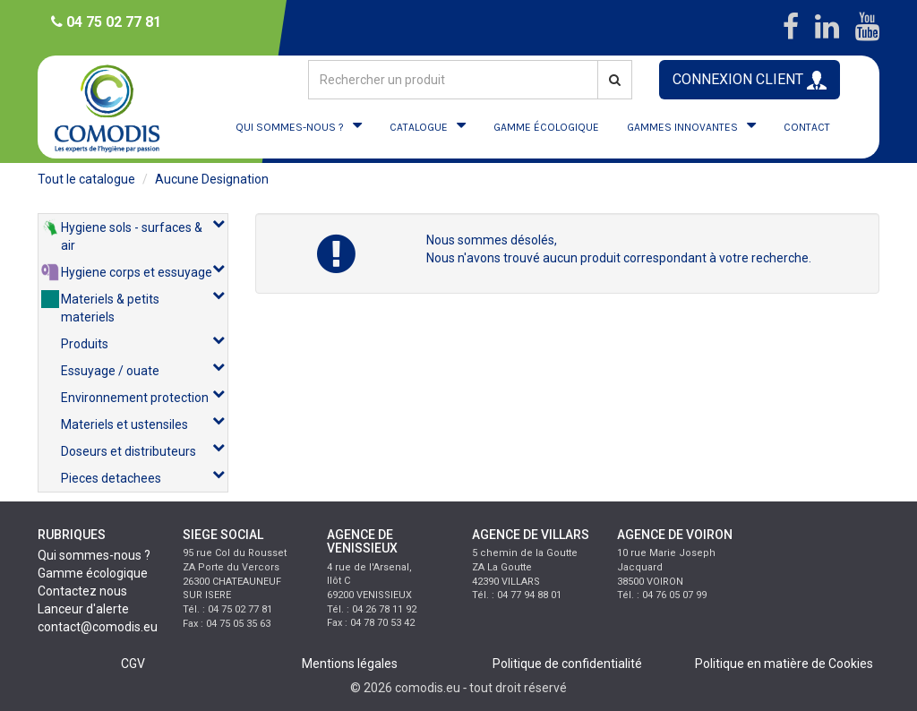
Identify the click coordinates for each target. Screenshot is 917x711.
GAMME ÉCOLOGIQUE (546, 127)
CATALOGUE (419, 127)
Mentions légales (350, 663)
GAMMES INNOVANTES (682, 127)
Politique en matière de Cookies (784, 663)
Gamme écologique (93, 573)
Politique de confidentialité (567, 663)
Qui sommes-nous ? (94, 555)
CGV (133, 663)
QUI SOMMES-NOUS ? (290, 127)
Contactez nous (82, 591)
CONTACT (807, 127)
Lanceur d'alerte (83, 609)
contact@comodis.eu (98, 627)
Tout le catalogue (86, 179)
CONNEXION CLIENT (750, 80)
